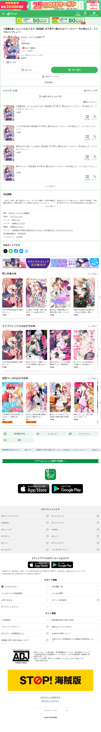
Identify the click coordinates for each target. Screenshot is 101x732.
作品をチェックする (52, 76)
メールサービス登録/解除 (11, 593)
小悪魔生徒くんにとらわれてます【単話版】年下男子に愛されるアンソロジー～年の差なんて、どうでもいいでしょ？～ (56, 107)
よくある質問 (57, 593)
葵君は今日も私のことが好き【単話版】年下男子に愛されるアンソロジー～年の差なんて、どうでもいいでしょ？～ (56, 147)
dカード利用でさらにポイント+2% (31, 55)
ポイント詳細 (27, 51)
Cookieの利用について (61, 633)
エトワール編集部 (35, 37)
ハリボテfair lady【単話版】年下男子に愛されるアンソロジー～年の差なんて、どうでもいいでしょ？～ (56, 127)
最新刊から (94, 102)
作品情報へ (49, 82)
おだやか (24, 37)
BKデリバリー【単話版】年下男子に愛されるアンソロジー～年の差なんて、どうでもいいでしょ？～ (57, 167)
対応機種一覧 (57, 587)
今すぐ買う (76, 70)
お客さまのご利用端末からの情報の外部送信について (73, 640)
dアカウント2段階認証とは (12, 633)
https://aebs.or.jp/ (41, 661)
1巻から (86, 102)
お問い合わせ (6, 600)
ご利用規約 (6, 620)
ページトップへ (50, 710)
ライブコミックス (16, 216)
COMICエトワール (18, 223)
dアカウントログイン (10, 607)
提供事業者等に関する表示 (63, 620)
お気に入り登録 (92, 90)
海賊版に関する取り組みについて (15, 640)
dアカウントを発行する (50, 697)
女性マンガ (16, 220)
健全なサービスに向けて (62, 627)
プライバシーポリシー (10, 627)
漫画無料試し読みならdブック (11, 450)
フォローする (43, 37)
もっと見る (92, 274)
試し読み (13, 62)
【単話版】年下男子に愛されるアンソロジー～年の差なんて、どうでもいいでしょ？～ (42, 230)
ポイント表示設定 (59, 600)
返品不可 (23, 58)
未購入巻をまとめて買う (52, 96)
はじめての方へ (9, 586)
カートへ (28, 70)
